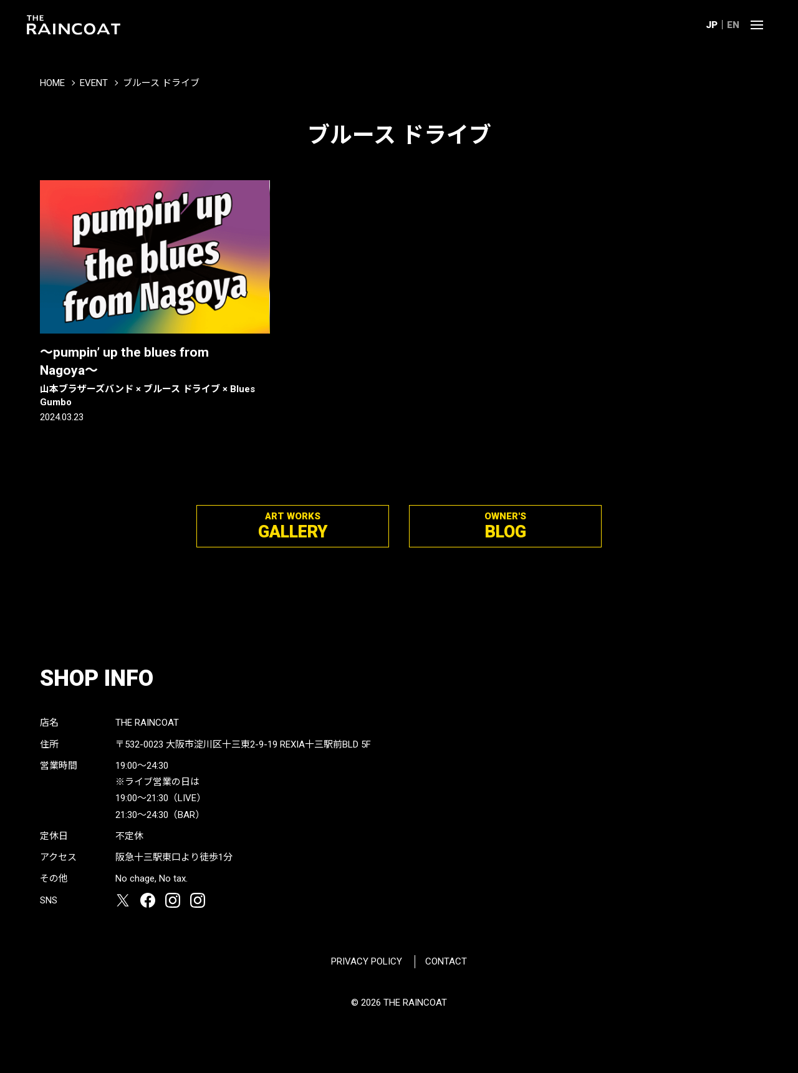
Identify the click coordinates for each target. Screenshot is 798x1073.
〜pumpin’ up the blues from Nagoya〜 (155, 377)
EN (733, 25)
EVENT (94, 83)
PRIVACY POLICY (366, 961)
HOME (52, 83)
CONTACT (446, 961)
